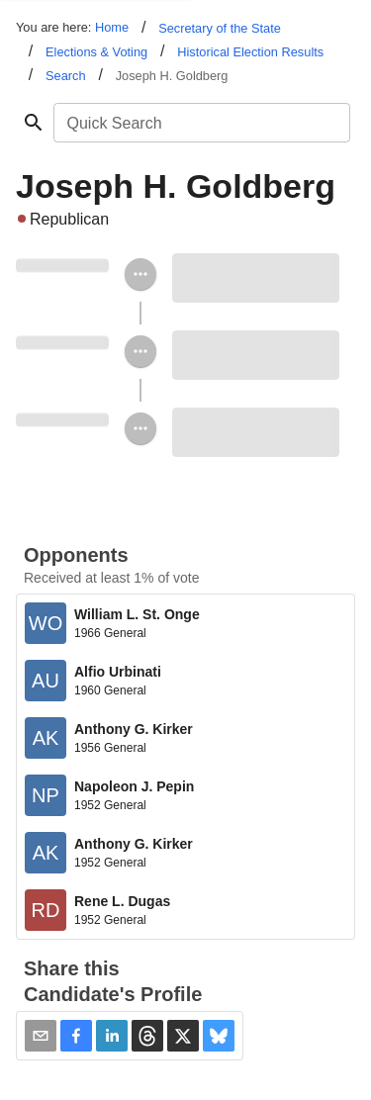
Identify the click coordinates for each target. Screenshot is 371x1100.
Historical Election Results (250, 52)
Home (112, 27)
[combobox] (200, 123)
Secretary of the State (219, 28)
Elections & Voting (96, 52)
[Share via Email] (40, 1036)
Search (66, 75)
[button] (76, 1036)
